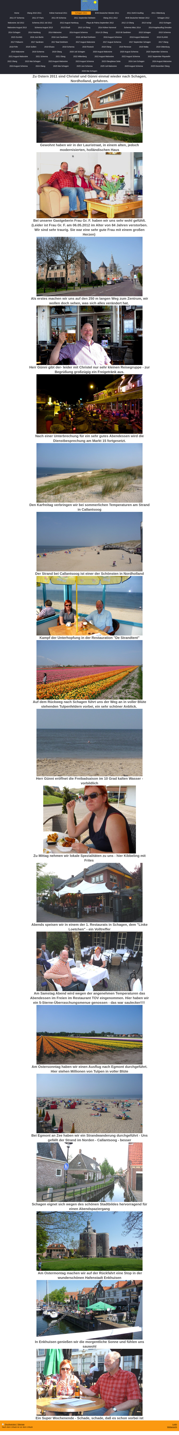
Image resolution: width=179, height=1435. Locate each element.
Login (174, 1424)
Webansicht (172, 1427)
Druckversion (9, 1424)
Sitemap (21, 1424)
